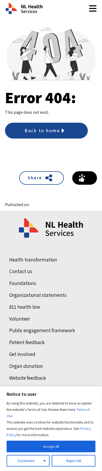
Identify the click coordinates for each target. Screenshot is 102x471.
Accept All (51, 446)
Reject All (73, 460)
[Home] (51, 228)
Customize (26, 460)
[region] (51, 428)
